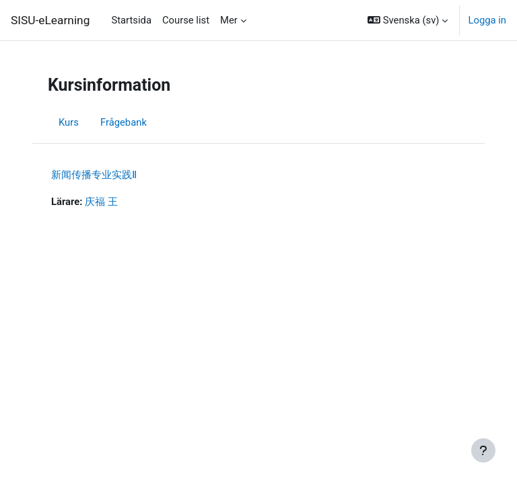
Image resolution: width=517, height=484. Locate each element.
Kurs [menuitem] (69, 122)
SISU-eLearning (50, 20)
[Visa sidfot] (483, 450)
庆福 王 (101, 202)
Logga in (487, 20)
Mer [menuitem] (229, 20)
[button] (407, 20)
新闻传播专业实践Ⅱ (94, 175)
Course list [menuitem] (185, 20)
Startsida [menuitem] (131, 20)
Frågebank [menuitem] (123, 122)
